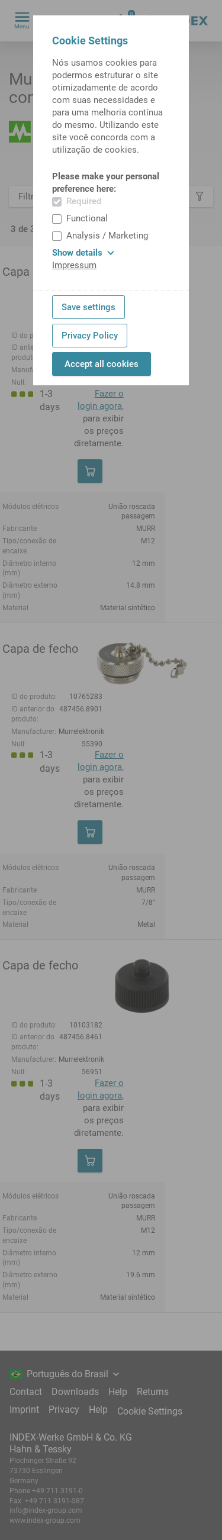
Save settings (88, 307)
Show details (83, 252)
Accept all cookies (102, 364)
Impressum (74, 265)
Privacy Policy (90, 335)
